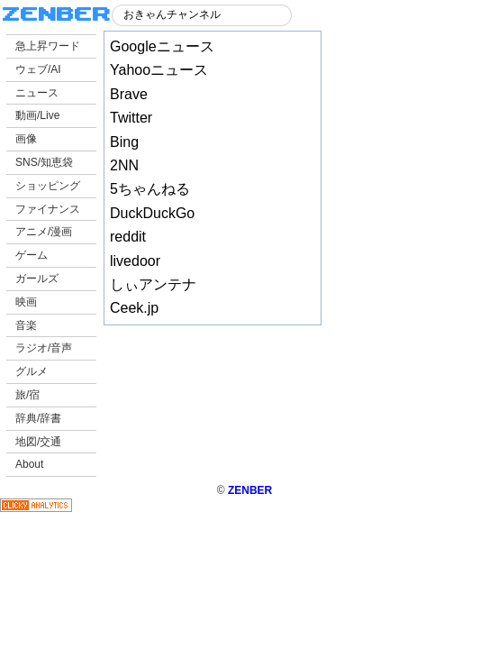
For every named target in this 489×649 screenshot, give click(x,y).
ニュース (37, 93)
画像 (26, 139)
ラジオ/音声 (43, 348)
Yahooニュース (159, 70)
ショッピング (47, 185)
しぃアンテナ (153, 284)
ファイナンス (47, 209)
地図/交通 (38, 441)
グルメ (31, 371)
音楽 (26, 325)
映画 (26, 302)
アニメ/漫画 (43, 231)
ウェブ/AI (38, 69)
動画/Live (37, 115)
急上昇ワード (47, 46)
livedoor (135, 261)
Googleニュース (162, 46)
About (29, 464)
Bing (124, 142)
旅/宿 (27, 394)
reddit (128, 236)
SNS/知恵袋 (44, 162)
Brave (129, 94)
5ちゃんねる (150, 189)
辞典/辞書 (38, 418)
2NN (124, 165)
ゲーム (31, 255)
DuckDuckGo (152, 213)
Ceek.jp (134, 307)
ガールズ (37, 278)
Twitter (131, 117)
